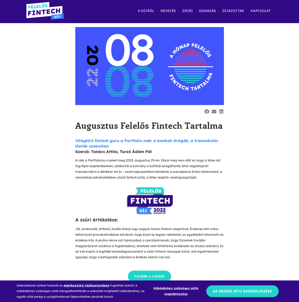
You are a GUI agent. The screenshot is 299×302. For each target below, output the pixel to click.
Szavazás (207, 11)
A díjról (146, 11)
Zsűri (187, 11)
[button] (206, 111)
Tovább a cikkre (149, 276)
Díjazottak (233, 11)
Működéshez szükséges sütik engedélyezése (176, 291)
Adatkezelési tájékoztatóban (86, 285)
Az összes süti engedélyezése (242, 291)
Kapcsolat (261, 11)
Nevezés (168, 11)
